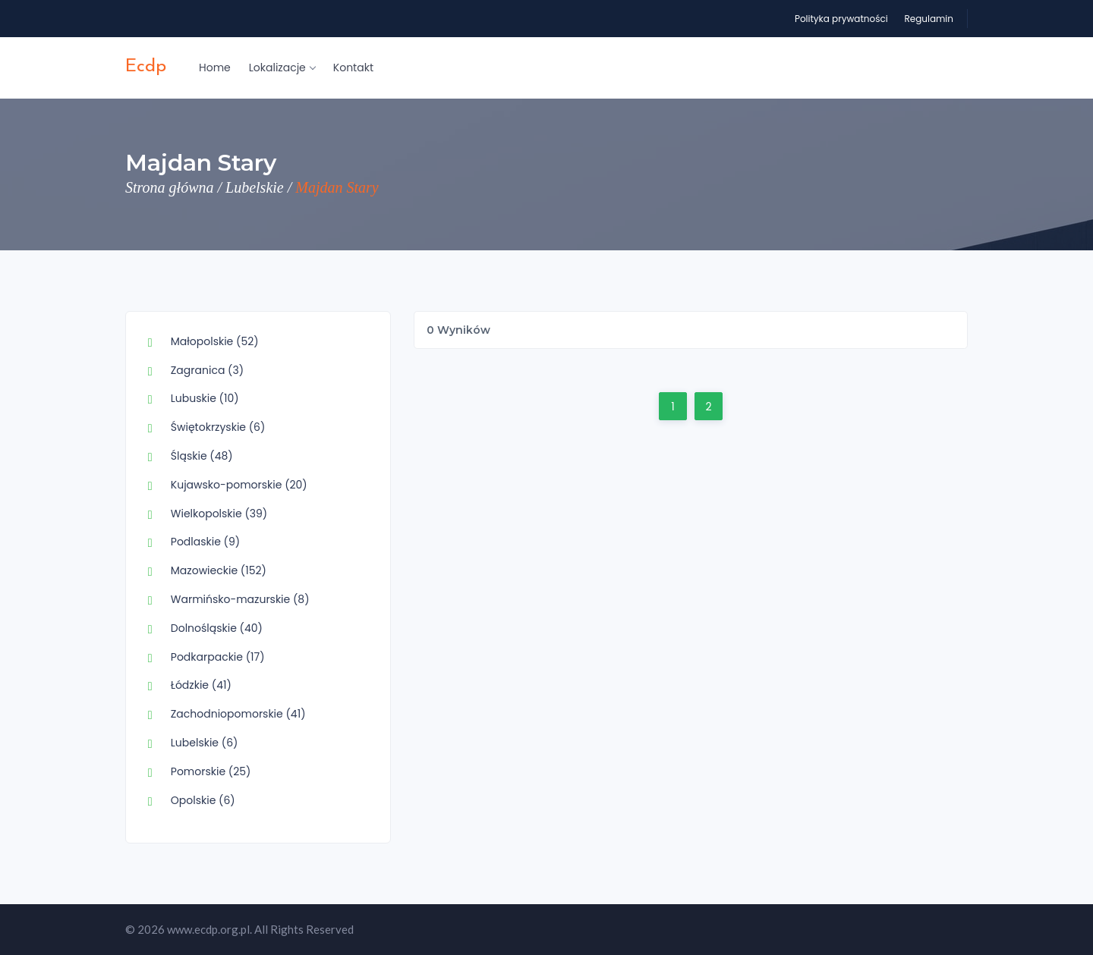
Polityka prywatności (841, 18)
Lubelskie (254, 187)
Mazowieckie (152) (218, 570)
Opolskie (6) (203, 800)
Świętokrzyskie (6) (218, 427)
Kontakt (353, 67)
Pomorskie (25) (211, 771)
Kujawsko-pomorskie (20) (239, 484)
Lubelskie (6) (204, 742)
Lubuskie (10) (205, 398)
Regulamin (928, 18)
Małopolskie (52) (215, 341)
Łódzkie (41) (201, 685)
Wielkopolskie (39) (219, 513)
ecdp (145, 67)
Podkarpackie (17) (218, 656)
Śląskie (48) (202, 455)
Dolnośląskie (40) (217, 628)
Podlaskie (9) (205, 541)
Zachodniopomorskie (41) (238, 713)
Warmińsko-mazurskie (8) (240, 599)
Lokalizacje (282, 67)
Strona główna (169, 187)
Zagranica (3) (207, 370)
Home (215, 67)
